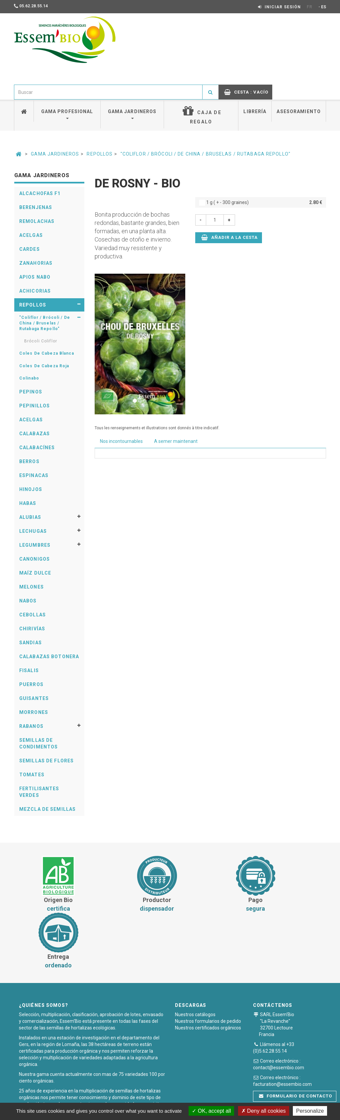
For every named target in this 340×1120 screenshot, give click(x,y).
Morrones (33, 712)
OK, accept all (211, 1111)
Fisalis (29, 670)
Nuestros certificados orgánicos (208, 971)
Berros (29, 461)
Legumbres (34, 545)
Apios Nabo (34, 277)
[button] (101, 344)
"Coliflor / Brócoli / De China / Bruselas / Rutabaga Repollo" (206, 154)
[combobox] (108, 92)
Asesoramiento (299, 111)
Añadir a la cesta (229, 237)
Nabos (28, 600)
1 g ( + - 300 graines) (260, 202)
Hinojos (30, 489)
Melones (31, 587)
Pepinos (30, 391)
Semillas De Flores (46, 760)
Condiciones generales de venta (116, 1098)
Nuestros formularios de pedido (208, 964)
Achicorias (35, 291)
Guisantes (34, 698)
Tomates (31, 774)
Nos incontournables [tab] (121, 441)
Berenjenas (35, 207)
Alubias (30, 517)
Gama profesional (67, 114)
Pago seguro (172, 1098)
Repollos (100, 154)
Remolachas (36, 221)
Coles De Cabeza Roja (44, 366)
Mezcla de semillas (47, 809)
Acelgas (31, 235)
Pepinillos (34, 405)
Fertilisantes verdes (39, 792)
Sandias (30, 642)
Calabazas (34, 433)
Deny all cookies (263, 1111)
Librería (254, 111)
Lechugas (33, 531)
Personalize (310, 1111)
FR (309, 7)
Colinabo (29, 378)
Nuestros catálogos (195, 957)
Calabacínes (37, 447)
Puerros (31, 684)
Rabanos (31, 726)
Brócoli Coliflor (40, 341)
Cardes (29, 249)
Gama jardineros (132, 114)
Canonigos (34, 559)
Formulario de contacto (295, 1039)
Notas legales (209, 1098)
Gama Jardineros (55, 154)
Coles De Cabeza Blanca (46, 353)
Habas (28, 503)
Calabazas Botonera (49, 656)
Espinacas (33, 475)
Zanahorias (35, 263)
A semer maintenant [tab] (176, 441)
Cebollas (32, 614)
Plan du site (245, 1098)
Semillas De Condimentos (38, 743)
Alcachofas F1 (40, 193)
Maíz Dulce (35, 573)
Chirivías (32, 628)
